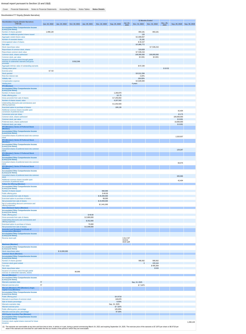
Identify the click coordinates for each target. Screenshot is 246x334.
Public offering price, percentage (14, 309)
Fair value (5, 44)
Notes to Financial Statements (43, 9)
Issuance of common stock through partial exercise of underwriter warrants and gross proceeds (18, 61)
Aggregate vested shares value (13, 37)
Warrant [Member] (9, 275)
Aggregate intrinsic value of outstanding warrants (20, 66)
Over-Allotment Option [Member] (15, 208)
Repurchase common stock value (14, 52)
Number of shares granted (11, 32)
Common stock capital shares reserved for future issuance (20, 322)
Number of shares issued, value (14, 100)
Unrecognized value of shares (13, 42)
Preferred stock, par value (11, 124)
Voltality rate (6, 78)
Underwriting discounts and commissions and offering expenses (19, 104)
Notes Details (98, 9)
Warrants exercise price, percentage (15, 312)
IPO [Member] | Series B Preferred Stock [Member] (18, 141)
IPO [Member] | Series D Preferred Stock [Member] (18, 167)
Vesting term (6, 83)
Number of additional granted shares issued (18, 34)
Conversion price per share (12, 114)
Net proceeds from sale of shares (14, 201)
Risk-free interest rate (10, 76)
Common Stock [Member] (12, 254)
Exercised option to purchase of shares (16, 107)
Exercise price (7, 71)
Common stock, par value (11, 57)
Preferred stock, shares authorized (15, 122)
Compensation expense (11, 81)
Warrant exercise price (10, 285)
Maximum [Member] (10, 244)
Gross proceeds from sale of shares (15, 98)
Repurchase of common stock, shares (16, 49)
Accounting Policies (67, 9)
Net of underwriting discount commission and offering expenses (18, 204)
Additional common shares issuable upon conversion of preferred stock (17, 111)
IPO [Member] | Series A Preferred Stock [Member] (18, 128)
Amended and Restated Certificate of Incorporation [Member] (16, 230)
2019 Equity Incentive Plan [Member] (16, 314)
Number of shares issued (11, 93)
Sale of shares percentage (11, 302)
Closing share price (9, 68)
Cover (5, 9)
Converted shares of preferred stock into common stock (20, 136)
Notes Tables (84, 9)
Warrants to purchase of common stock (16, 299)
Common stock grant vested (12, 263)
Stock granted (7, 73)
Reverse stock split (9, 238)
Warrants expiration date (11, 282)
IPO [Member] (7, 86)
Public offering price (9, 95)
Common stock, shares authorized (14, 54)
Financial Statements (19, 9)
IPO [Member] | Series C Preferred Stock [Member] (18, 154)
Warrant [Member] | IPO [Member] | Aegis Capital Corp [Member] (18, 289)
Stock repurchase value (10, 47)
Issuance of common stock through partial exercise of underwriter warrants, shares (17, 272)
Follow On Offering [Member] (13, 184)
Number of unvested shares (12, 39)
